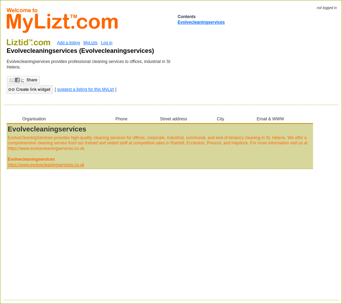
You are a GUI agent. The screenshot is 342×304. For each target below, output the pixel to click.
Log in (106, 42)
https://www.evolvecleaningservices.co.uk (46, 164)
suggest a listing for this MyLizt (85, 89)
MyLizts (90, 42)
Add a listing (68, 42)
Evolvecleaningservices (201, 22)
